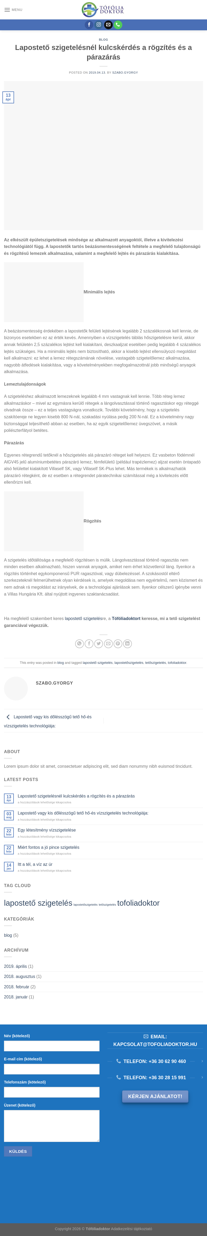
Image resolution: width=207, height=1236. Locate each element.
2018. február (16, 987)
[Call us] (118, 24)
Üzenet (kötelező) (19, 1105)
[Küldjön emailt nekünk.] (108, 24)
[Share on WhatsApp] (79, 643)
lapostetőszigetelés (128, 663)
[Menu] (13, 9)
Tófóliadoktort (126, 618)
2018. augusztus (19, 976)
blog (103, 39)
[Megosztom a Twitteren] (98, 643)
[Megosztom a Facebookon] (89, 643)
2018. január (16, 997)
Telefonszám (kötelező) (25, 1082)
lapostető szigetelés (83, 618)
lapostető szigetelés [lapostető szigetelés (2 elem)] (38, 902)
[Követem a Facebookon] (89, 24)
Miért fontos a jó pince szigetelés (48, 847)
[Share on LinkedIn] (127, 643)
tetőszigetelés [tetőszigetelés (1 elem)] (107, 904)
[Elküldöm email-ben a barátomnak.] (108, 643)
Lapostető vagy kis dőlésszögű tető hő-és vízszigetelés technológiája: (83, 813)
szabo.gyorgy (125, 72)
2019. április (15, 966)
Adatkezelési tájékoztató (131, 1229)
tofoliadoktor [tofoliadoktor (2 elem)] (138, 902)
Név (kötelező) (17, 1036)
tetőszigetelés (155, 663)
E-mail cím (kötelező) (23, 1059)
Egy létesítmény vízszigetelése (47, 830)
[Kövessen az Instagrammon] (98, 24)
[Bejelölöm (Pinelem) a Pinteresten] (118, 643)
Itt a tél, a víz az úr (35, 864)
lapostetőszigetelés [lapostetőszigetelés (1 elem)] (86, 904)
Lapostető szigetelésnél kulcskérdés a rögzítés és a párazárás (76, 796)
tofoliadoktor (177, 663)
